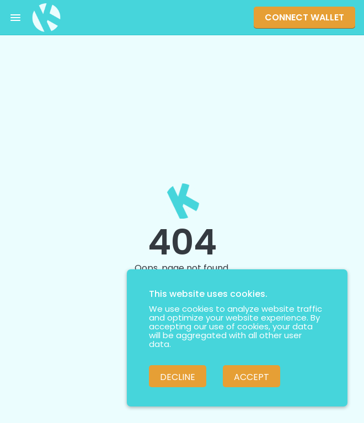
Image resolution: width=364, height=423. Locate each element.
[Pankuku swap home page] (46, 17)
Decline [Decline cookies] (177, 377)
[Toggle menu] (15, 17)
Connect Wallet (304, 17)
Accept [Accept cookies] (251, 377)
